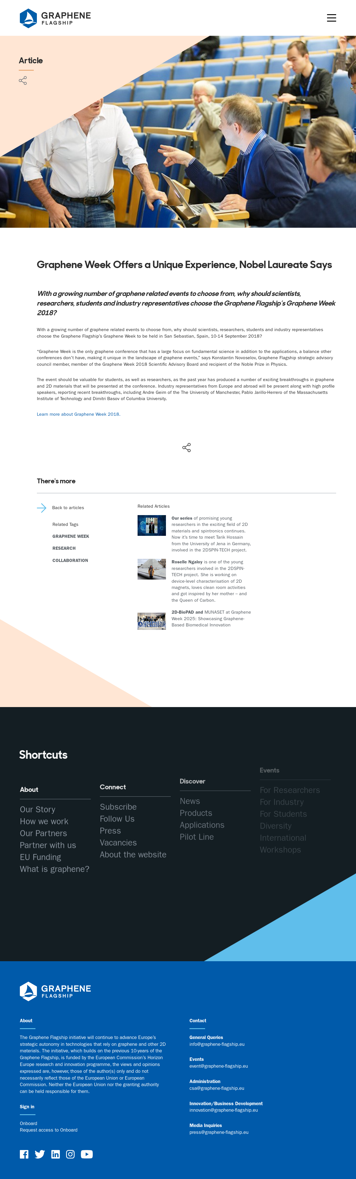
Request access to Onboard (48, 1130)
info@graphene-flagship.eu (217, 1044)
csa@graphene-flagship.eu (216, 1088)
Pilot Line (197, 819)
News (190, 783)
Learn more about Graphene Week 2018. (79, 414)
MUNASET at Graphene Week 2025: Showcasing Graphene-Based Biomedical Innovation (211, 618)
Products (196, 795)
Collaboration (70, 560)
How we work (44, 815)
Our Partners (43, 827)
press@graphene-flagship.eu (218, 1132)
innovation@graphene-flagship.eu (223, 1110)
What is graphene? (54, 863)
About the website (133, 842)
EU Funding (40, 851)
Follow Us (117, 806)
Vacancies (118, 830)
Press (110, 818)
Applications (202, 807)
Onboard (28, 1123)
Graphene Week (70, 536)
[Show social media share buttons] (186, 447)
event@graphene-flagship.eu (218, 1066)
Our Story (37, 803)
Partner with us (48, 839)
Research (64, 548)
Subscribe (118, 794)
